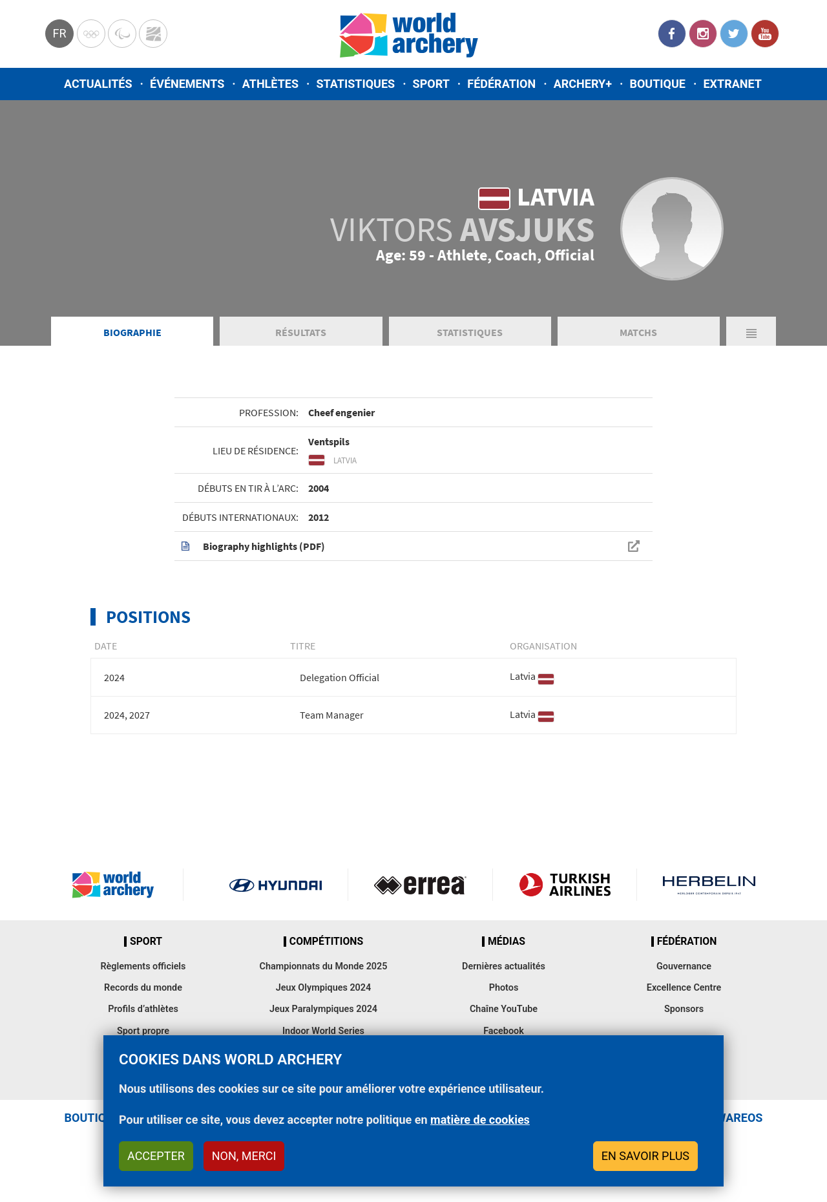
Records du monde (143, 987)
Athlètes (270, 83)
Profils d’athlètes (143, 1009)
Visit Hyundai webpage (275, 885)
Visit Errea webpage (420, 885)
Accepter (156, 1156)
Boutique (657, 83)
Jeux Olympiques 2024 (324, 987)
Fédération (501, 83)
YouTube (765, 33)
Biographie (132, 332)
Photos (504, 987)
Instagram (703, 33)
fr (59, 33)
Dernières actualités (503, 966)
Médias (506, 941)
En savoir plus (645, 1156)
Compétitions (326, 941)
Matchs (638, 332)
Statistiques (355, 83)
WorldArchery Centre (153, 33)
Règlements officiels (142, 966)
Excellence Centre (684, 987)
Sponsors (684, 1009)
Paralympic (122, 33)
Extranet (732, 83)
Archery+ (583, 83)
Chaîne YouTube (504, 1009)
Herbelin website (709, 885)
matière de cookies (480, 1119)
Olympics (91, 33)
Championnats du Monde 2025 (323, 966)
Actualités (98, 83)
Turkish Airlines (565, 885)
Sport (431, 83)
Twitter (734, 33)
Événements (187, 83)
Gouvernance (683, 966)
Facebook (672, 33)
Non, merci (244, 1156)
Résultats (300, 332)
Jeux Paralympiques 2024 (323, 1009)
